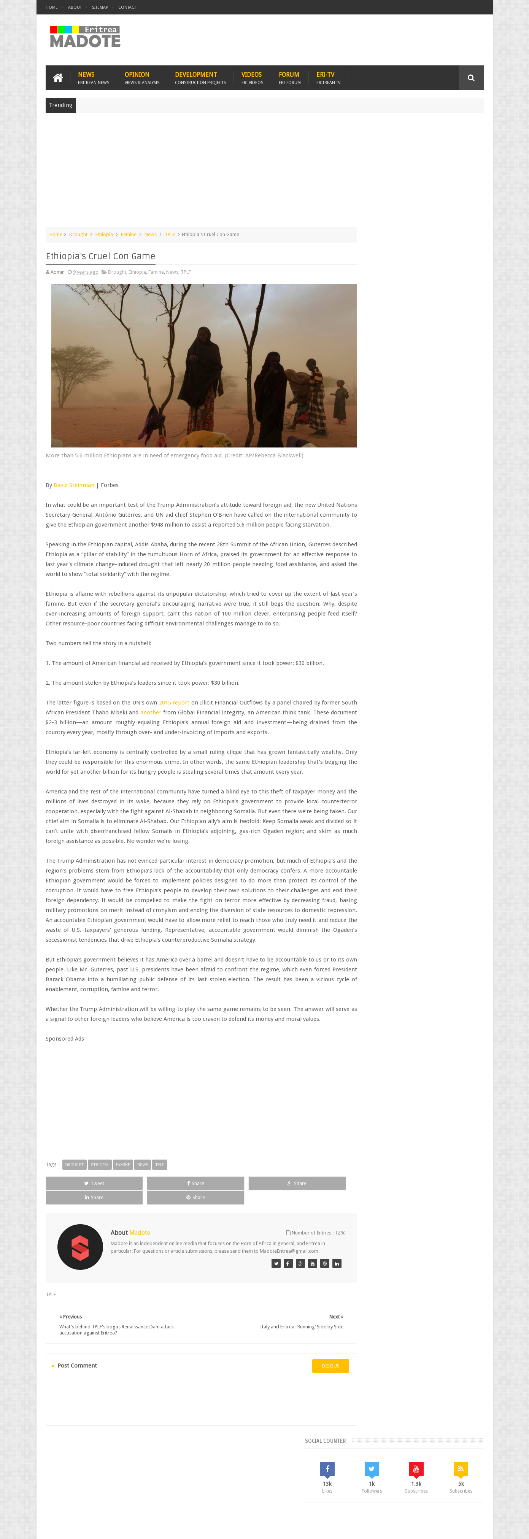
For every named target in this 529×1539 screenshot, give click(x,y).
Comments (417, 555)
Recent (374, 555)
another (188, 709)
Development (200, 76)
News (93, 76)
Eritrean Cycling (454, 606)
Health (362, 632)
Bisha (384, 606)
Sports (439, 632)
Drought (78, 233)
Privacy (450, 1527)
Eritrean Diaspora (374, 619)
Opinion (142, 76)
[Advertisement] (265, 172)
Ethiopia (104, 233)
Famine (129, 233)
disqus (308, 1395)
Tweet (73, 1220)
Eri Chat (287, 1489)
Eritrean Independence (425, 619)
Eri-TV (328, 76)
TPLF (170, 233)
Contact (127, 7)
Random (461, 555)
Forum (290, 76)
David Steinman (74, 472)
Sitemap (100, 7)
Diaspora (124, 1489)
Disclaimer (472, 1527)
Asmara (363, 606)
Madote (103, 1527)
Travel (158, 1489)
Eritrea (423, 606)
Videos (252, 76)
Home (52, 7)
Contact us (464, 1489)
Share (131, 1220)
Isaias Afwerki (390, 632)
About (75, 7)
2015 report (181, 699)
